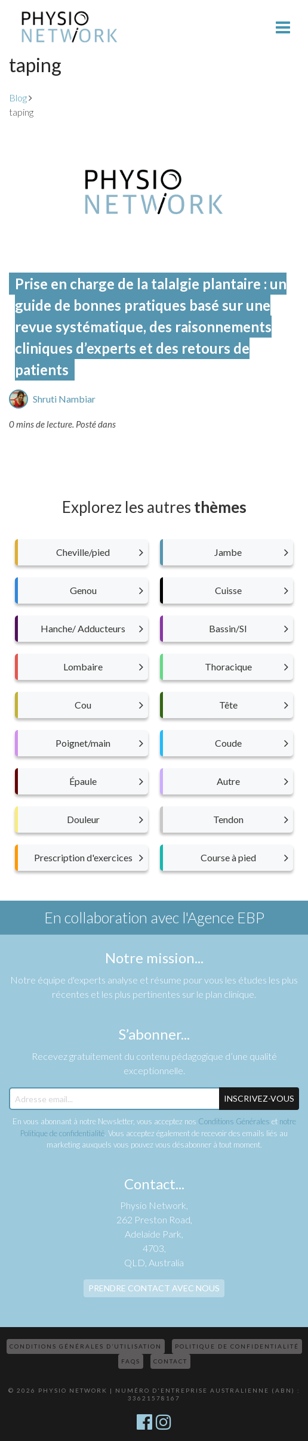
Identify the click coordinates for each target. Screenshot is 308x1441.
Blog (18, 97)
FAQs (130, 1361)
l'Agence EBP (223, 917)
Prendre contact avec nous (154, 1288)
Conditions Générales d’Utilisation (86, 1346)
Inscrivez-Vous (259, 1098)
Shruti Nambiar (64, 398)
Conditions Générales (234, 1121)
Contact (170, 1361)
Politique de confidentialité (237, 1346)
